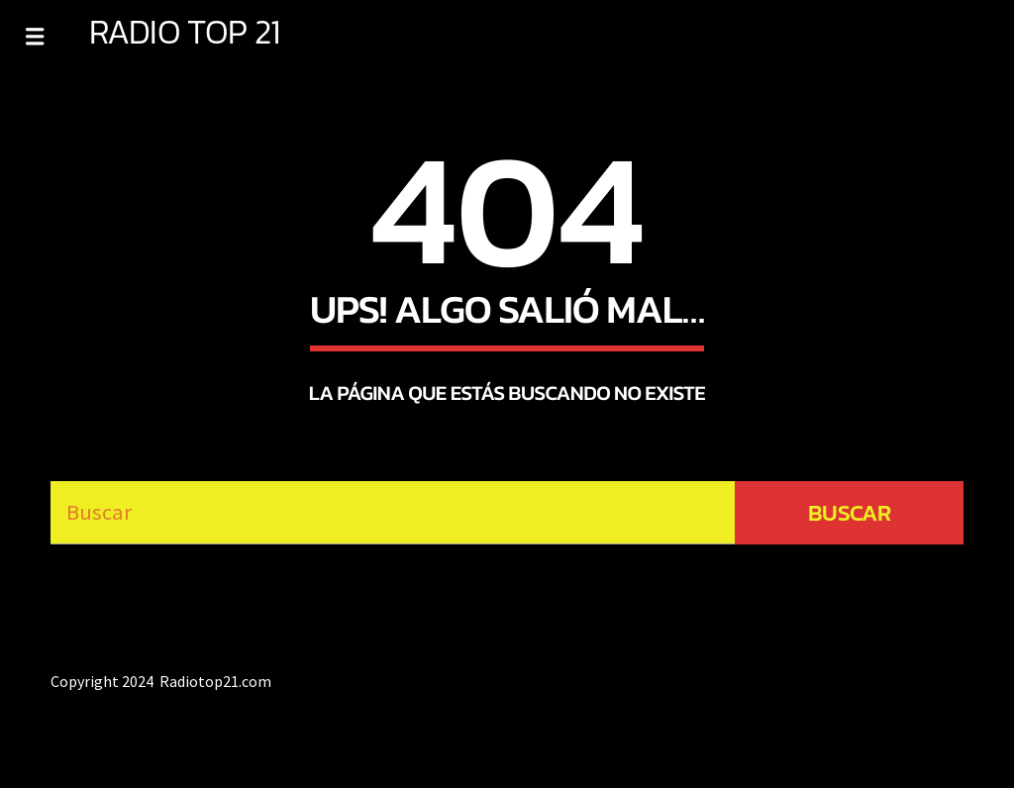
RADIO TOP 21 (184, 31)
